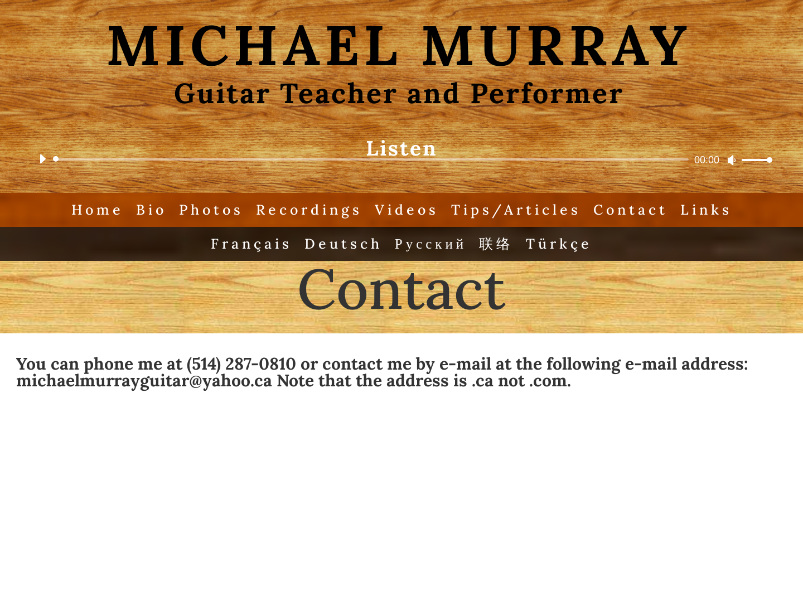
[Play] (42, 159)
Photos (211, 210)
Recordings (309, 210)
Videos (407, 210)
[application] (401, 159)
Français (251, 244)
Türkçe (559, 244)
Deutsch (343, 244)
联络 (496, 244)
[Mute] (732, 160)
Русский (431, 244)
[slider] (373, 159)
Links (706, 210)
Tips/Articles (516, 210)
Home (97, 210)
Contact (630, 210)
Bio (151, 210)
